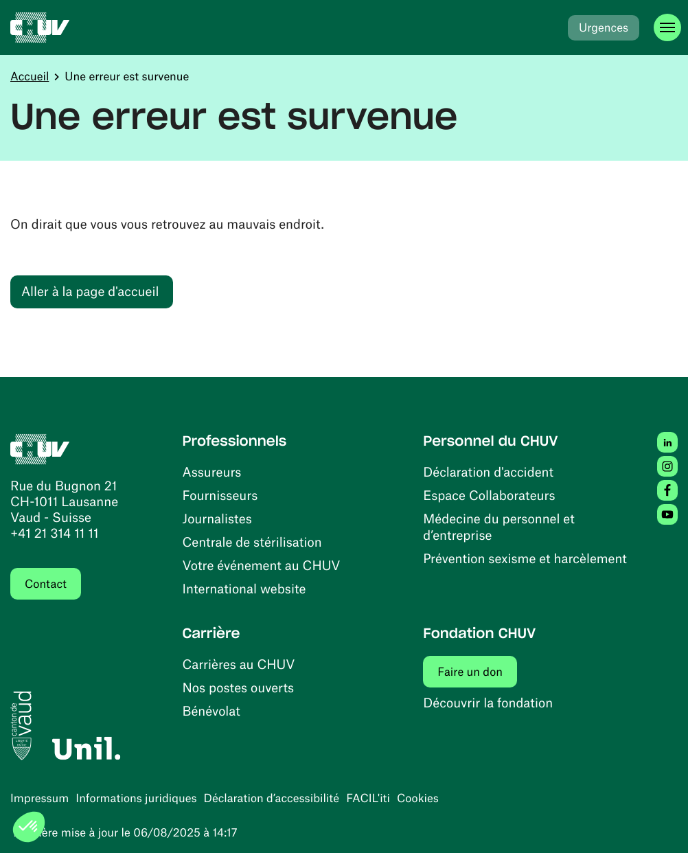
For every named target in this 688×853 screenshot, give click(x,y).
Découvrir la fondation (488, 702)
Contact (46, 584)
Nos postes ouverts (239, 687)
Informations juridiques (136, 798)
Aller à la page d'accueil (90, 291)
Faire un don (477, 671)
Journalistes (217, 518)
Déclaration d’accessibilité (272, 798)
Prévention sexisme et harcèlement (525, 558)
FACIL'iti (368, 798)
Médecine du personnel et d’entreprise (499, 526)
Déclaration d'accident (488, 471)
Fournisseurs (220, 495)
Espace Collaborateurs (489, 495)
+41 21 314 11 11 (54, 533)
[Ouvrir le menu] (667, 27)
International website (244, 588)
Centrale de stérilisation (252, 541)
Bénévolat (211, 710)
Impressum (39, 798)
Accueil (29, 76)
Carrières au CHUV (239, 664)
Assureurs (212, 471)
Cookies (418, 798)
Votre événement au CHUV (262, 565)
